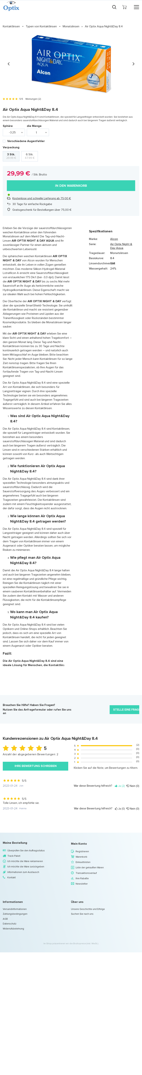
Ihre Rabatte (82, 878)
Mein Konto (79, 844)
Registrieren (82, 851)
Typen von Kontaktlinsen (41, 26)
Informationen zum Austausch (23, 872)
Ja (120, 786)
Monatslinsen (71, 26)
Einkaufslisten (83, 862)
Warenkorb (81, 856)
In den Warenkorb (71, 185)
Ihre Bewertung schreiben (36, 766)
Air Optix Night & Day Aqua (121, 246)
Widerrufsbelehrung (13, 928)
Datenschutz (9, 923)
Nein (133, 786)
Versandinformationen (15, 909)
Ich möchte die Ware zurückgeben (25, 866)
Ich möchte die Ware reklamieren (25, 861)
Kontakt (11, 877)
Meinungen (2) (33, 99)
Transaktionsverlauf (86, 873)
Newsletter (82, 883)
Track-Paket (13, 855)
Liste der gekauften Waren (90, 867)
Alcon (114, 239)
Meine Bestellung (15, 843)
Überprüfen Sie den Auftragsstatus (26, 850)
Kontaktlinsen (11, 26)
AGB (5, 918)
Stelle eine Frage (126, 709)
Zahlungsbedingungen (15, 913)
